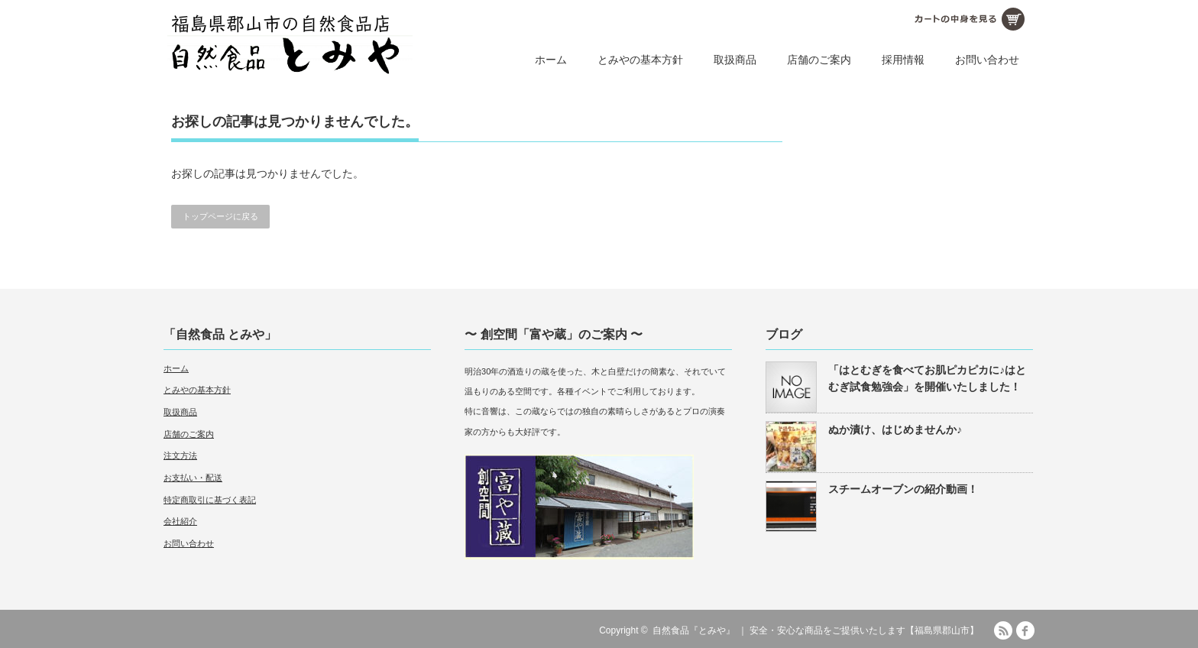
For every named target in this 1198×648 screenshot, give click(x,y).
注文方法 (180, 455)
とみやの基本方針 (640, 59)
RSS (1003, 630)
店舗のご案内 (819, 59)
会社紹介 (180, 521)
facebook (1025, 630)
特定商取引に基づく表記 (210, 499)
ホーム (551, 59)
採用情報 (903, 59)
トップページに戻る (220, 216)
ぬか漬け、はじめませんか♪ (895, 429)
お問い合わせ (987, 59)
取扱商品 (735, 59)
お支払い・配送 (193, 477)
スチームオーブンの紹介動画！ (903, 489)
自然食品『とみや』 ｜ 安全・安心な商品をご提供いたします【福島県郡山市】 (815, 630)
